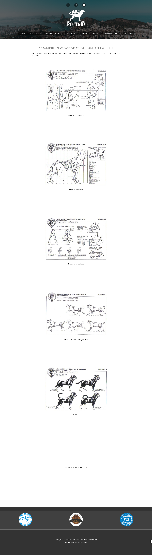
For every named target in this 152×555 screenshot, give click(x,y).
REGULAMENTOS (52, 33)
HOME (22, 33)
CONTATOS (127, 33)
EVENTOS (84, 33)
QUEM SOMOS (35, 33)
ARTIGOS (96, 33)
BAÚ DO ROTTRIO (111, 33)
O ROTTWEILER (69, 33)
